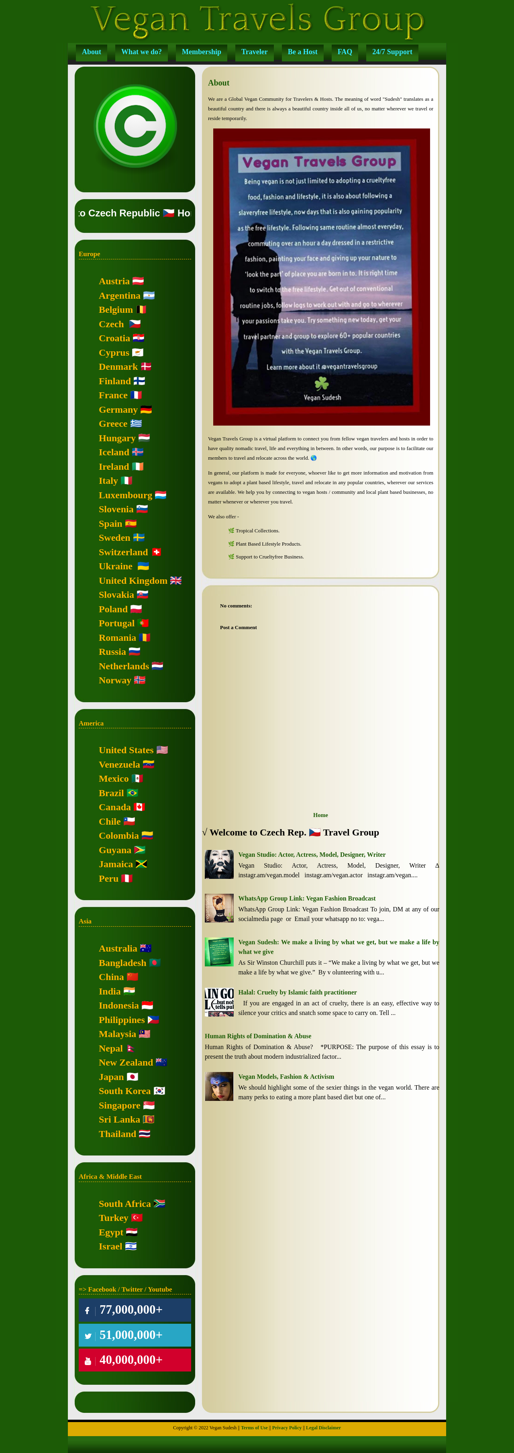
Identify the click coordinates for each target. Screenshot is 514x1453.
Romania (117, 637)
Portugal (117, 623)
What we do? (141, 52)
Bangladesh (123, 963)
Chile (110, 821)
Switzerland (123, 552)
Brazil (111, 793)
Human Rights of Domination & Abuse (258, 1036)
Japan (111, 1077)
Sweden (115, 537)
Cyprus (114, 352)
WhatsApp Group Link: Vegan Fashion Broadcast (306, 898)
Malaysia (117, 1034)
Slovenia (116, 509)
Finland (115, 381)
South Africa (125, 1203)
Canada (115, 807)
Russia (112, 651)
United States (126, 750)
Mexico (114, 778)
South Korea (125, 1091)
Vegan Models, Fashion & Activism (286, 1076)
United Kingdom (133, 580)
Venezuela (119, 764)
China (111, 977)
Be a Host (303, 52)
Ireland (114, 466)
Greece (113, 423)
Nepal (111, 1048)
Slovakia (116, 594)
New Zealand (126, 1062)
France (113, 395)
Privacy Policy (287, 1428)
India (110, 991)
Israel (110, 1246)
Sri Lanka (119, 1119)
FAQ (345, 52)
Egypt (111, 1232)
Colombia (119, 835)
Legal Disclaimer (323, 1428)
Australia (118, 948)
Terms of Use (254, 1428)
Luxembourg (125, 495)
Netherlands (124, 666)
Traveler (254, 52)
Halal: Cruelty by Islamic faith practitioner (297, 992)
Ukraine (116, 566)
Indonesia (119, 1005)
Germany (118, 409)
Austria (114, 281)
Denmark (118, 366)
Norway (115, 680)
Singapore (120, 1105)
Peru (108, 878)
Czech (111, 324)
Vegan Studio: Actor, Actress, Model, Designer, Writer (312, 854)
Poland (113, 609)
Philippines (122, 1020)
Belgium (116, 309)
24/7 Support (392, 52)
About (91, 52)
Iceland (114, 452)
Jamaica (116, 864)
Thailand (117, 1134)
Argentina (120, 295)
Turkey (113, 1218)
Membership (201, 52)
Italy (108, 480)
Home (320, 815)
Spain (110, 523)
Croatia (114, 338)
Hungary (117, 438)
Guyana (115, 850)
